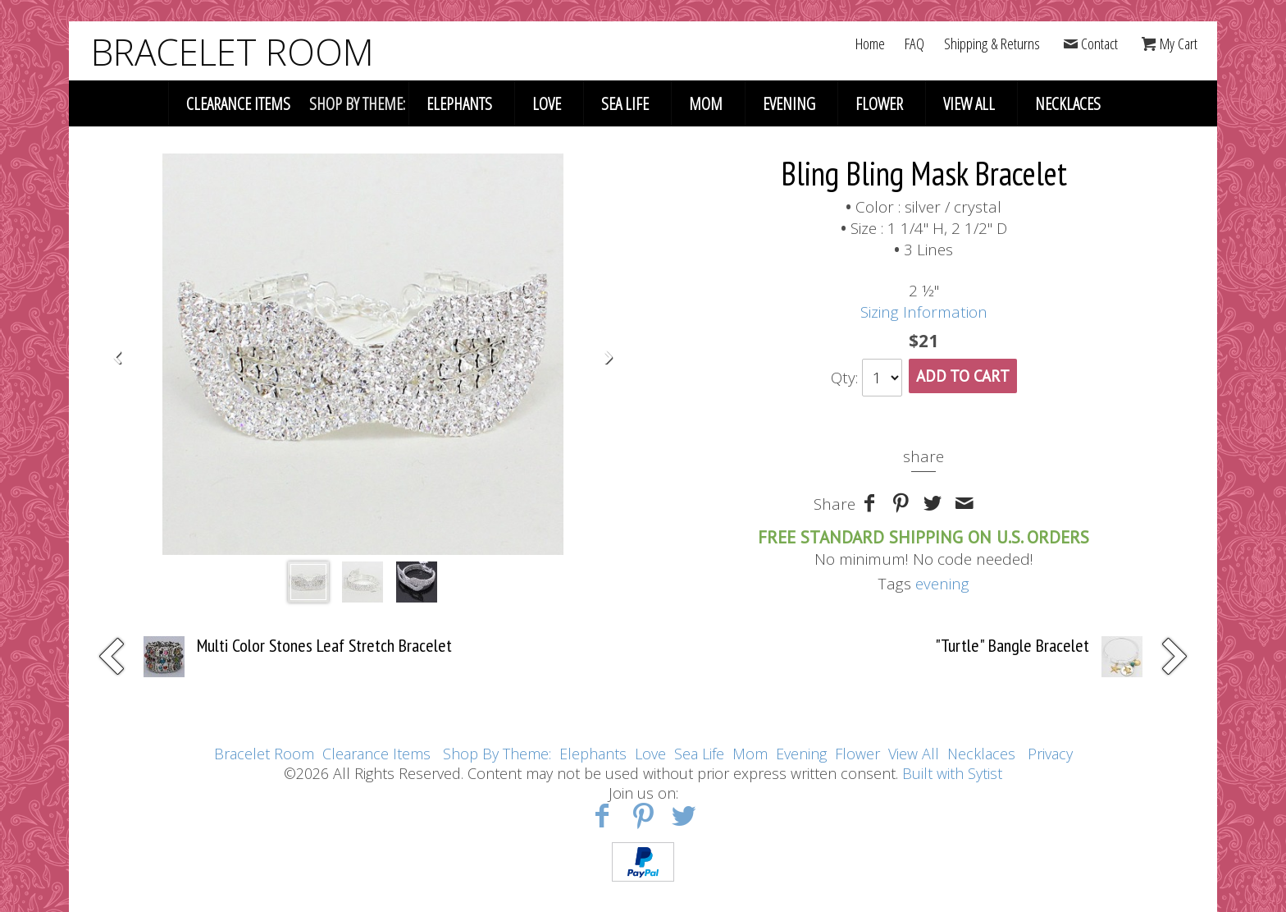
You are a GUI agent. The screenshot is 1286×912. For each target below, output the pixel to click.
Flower (879, 103)
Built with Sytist (952, 773)
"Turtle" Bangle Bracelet (1012, 645)
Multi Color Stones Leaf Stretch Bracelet (324, 645)
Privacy (1050, 753)
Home (870, 43)
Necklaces (1068, 103)
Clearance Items (238, 103)
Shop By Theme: (499, 753)
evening (942, 583)
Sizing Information (923, 312)
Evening (789, 103)
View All (969, 103)
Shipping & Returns (992, 43)
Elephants (459, 103)
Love (546, 103)
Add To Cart (963, 376)
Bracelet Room (264, 753)
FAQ (914, 43)
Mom (706, 103)
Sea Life (625, 103)
